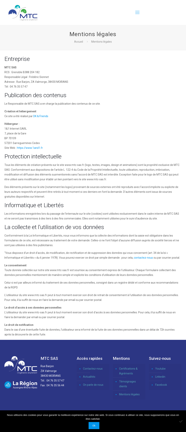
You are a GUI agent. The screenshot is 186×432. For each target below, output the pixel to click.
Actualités (89, 376)
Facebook (161, 384)
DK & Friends (40, 116)
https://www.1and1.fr (30, 147)
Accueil (78, 41)
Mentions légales (129, 394)
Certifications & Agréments (128, 371)
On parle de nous (93, 384)
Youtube (160, 368)
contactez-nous (143, 257)
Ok (93, 425)
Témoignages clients (127, 384)
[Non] (181, 421)
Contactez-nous (93, 368)
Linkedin (160, 376)
